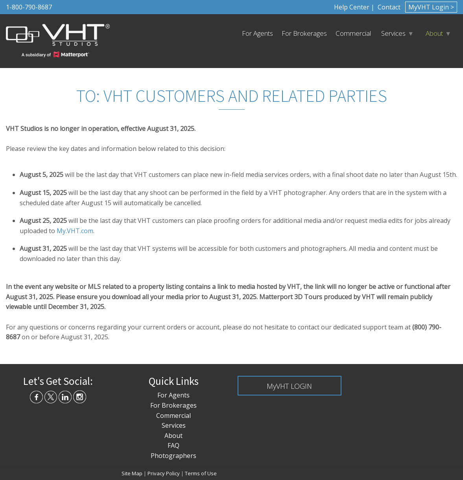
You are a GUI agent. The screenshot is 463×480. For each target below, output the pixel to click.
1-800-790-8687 (29, 7)
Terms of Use (201, 473)
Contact (388, 7)
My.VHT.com (75, 230)
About (434, 33)
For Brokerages (304, 33)
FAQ (173, 445)
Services (393, 33)
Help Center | (354, 7)
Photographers (173, 455)
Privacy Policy (164, 473)
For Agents (257, 33)
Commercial (353, 33)
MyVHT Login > (431, 7)
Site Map (132, 473)
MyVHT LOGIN (289, 386)
